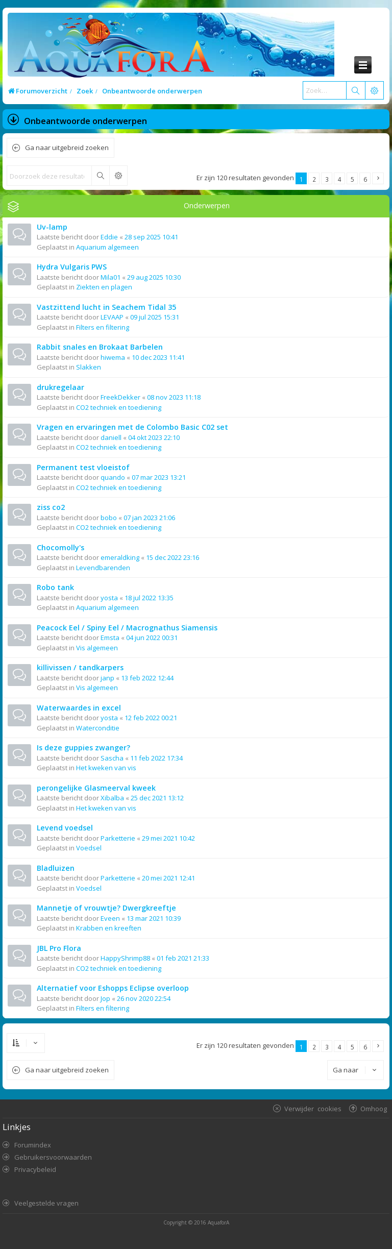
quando (113, 477)
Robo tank (55, 587)
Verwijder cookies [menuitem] (312, 1108)
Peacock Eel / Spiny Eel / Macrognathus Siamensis (127, 627)
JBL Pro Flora (59, 948)
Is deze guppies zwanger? (83, 747)
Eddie (109, 236)
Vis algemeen (97, 647)
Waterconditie (97, 727)
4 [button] (339, 179)
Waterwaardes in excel (79, 708)
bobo (109, 517)
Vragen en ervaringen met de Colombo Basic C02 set (132, 427)
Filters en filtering (102, 327)
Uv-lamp (52, 227)
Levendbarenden (103, 567)
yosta (109, 597)
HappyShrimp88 (125, 958)
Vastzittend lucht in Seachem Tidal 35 (106, 307)
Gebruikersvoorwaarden (53, 1157)
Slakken (88, 367)
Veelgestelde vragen (46, 1203)
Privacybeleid (35, 1169)
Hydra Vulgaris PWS (72, 267)
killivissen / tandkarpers (80, 667)
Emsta (110, 637)
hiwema (113, 357)
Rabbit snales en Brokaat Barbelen (100, 347)
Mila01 (110, 277)
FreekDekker (120, 397)
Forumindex (32, 1144)
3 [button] (327, 179)
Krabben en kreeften (108, 928)
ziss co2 (51, 507)
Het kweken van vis (106, 767)
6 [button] (365, 179)
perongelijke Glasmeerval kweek (96, 788)
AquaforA (218, 1222)
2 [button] (314, 179)
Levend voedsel (65, 827)
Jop (105, 998)
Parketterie (118, 838)
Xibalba (112, 797)
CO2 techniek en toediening (118, 407)
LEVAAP (112, 317)
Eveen (110, 918)
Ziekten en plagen (104, 286)
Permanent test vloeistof (83, 467)
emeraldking (120, 557)
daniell (111, 437)
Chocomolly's (60, 547)
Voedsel (89, 847)
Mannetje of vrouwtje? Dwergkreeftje (106, 908)
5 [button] (352, 179)
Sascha (112, 758)
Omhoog (373, 1108)
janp (107, 677)
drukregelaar (60, 387)
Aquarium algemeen (107, 247)
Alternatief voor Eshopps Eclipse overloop (113, 988)
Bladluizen (56, 868)
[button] (378, 178)
